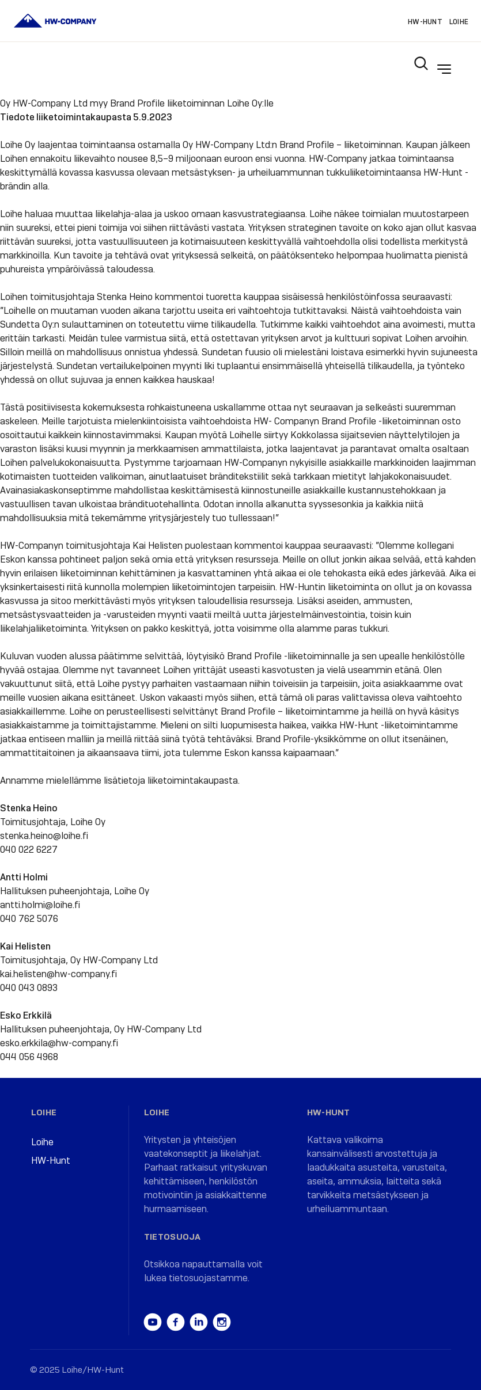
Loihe (458, 21)
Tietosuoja (172, 1237)
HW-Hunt (425, 21)
